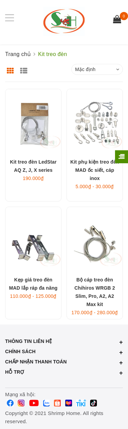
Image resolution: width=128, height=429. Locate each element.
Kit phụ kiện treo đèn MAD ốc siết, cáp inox (94, 170)
